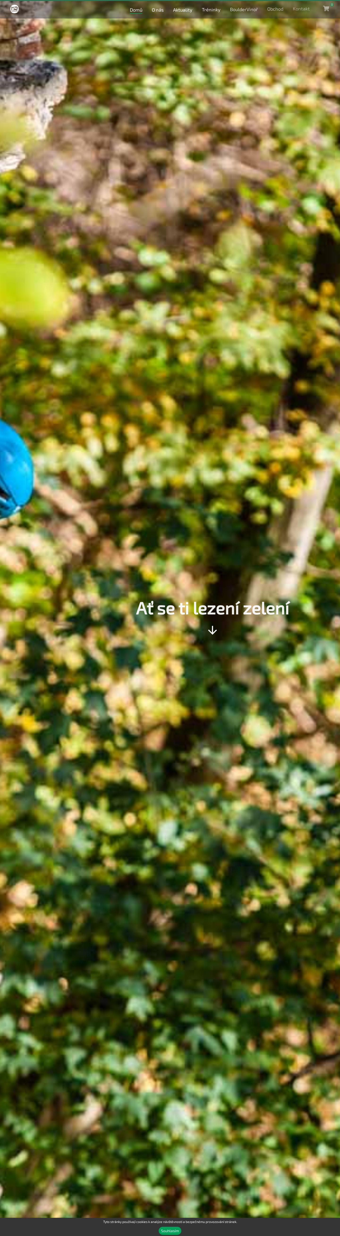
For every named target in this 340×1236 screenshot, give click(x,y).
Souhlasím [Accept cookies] (170, 1230)
